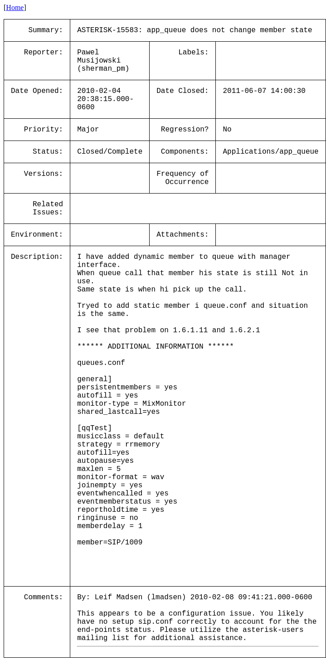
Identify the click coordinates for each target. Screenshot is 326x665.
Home (15, 7)
